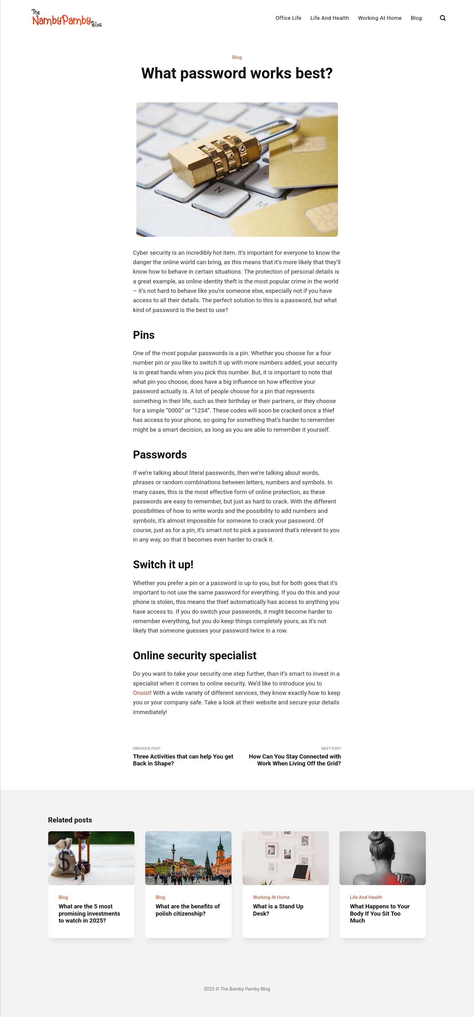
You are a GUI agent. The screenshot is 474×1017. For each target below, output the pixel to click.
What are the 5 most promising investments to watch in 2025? (89, 913)
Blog (416, 18)
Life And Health (330, 18)
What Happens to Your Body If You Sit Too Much (380, 913)
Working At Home (380, 18)
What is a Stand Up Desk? (278, 909)
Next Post (289, 756)
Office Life (289, 18)
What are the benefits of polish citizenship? (188, 909)
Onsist (141, 692)
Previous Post (185, 756)
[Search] (443, 18)
